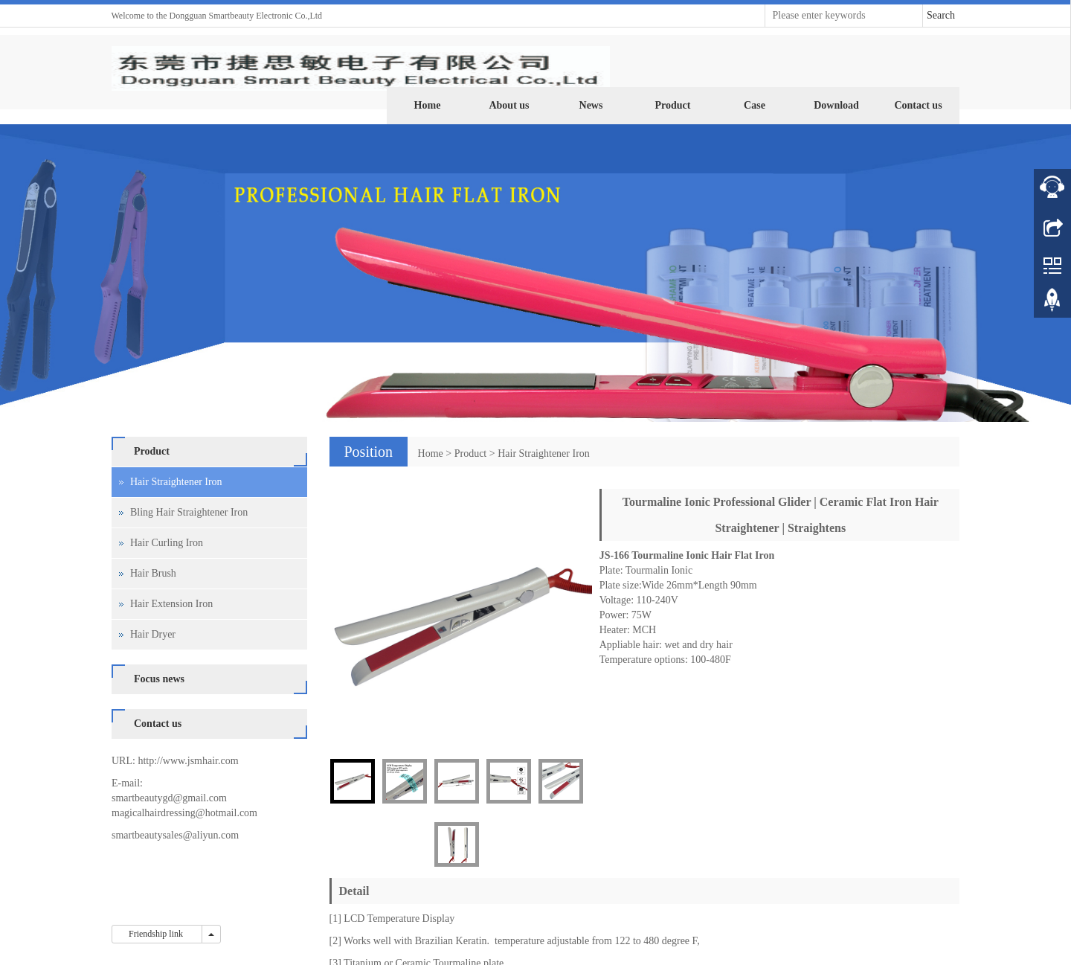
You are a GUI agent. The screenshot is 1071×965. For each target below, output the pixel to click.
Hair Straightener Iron (544, 453)
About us (509, 105)
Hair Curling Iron (166, 542)
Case (754, 105)
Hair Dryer (153, 634)
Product (673, 105)
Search (941, 15)
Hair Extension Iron (171, 603)
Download (836, 105)
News (591, 105)
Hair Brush (153, 573)
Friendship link (157, 934)
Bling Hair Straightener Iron (189, 512)
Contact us (918, 105)
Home (427, 105)
